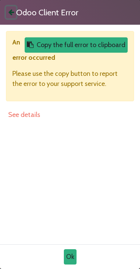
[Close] (11, 12)
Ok (70, 257)
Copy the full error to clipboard (76, 45)
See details (24, 115)
